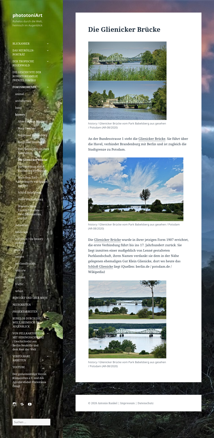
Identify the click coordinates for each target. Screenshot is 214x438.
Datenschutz (145, 403)
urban (19, 291)
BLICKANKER (21, 43)
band (18, 108)
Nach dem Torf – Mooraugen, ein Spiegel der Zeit (33, 181)
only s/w (20, 270)
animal (19, 94)
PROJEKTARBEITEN (25, 311)
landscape (21, 232)
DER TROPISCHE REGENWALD (23, 63)
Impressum (127, 403)
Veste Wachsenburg (30, 199)
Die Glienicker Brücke (32, 160)
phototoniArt (27, 15)
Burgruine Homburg (31, 142)
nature (19, 256)
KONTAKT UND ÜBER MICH (30, 298)
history (20, 114)
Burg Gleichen (27, 128)
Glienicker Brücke (151, 139)
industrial (21, 225)
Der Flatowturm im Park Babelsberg (33, 151)
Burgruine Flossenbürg (32, 135)
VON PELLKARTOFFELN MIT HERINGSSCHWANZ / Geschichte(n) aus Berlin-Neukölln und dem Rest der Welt (28, 341)
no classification (25, 263)
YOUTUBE (19, 367)
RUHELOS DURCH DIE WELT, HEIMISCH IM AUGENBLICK (27, 322)
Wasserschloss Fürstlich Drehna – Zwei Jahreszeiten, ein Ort (30, 212)
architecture (23, 101)
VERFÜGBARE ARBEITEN (21, 358)
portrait (20, 277)
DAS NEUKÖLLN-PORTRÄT (23, 52)
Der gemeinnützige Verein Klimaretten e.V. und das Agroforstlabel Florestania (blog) (29, 380)
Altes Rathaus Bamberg (33, 121)
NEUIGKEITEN (22, 305)
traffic (19, 284)
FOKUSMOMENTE (24, 87)
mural (19, 250)
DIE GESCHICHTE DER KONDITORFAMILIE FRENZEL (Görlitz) (27, 76)
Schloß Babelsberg (29, 192)
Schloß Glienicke (100, 266)
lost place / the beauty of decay (29, 241)
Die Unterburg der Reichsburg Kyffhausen (33, 169)
